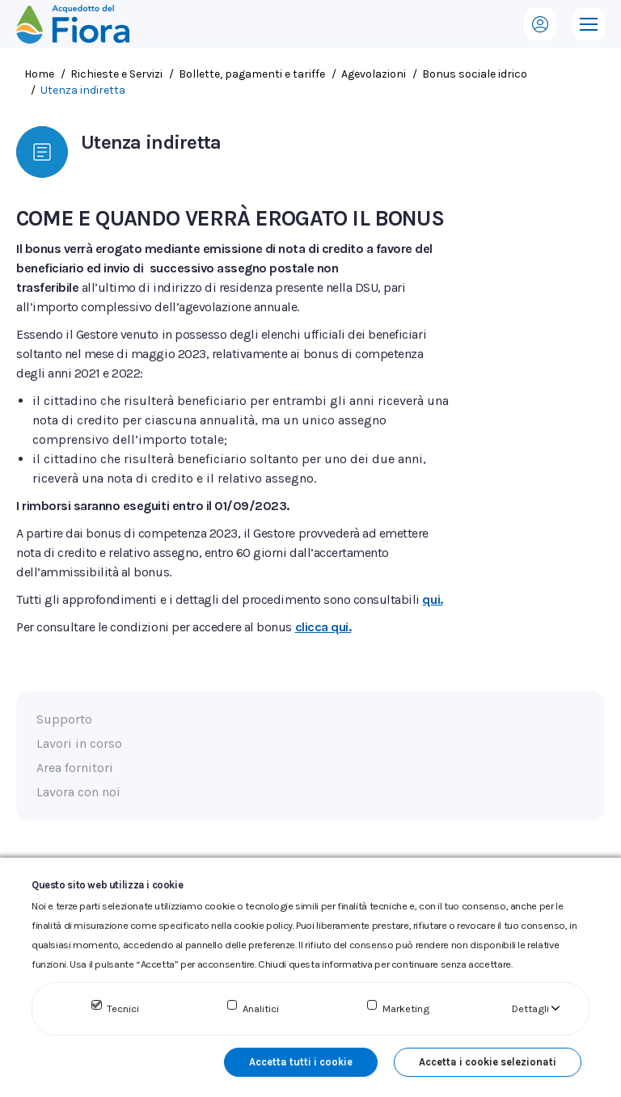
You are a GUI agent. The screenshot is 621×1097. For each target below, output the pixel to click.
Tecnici (123, 1008)
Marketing (405, 1008)
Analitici (261, 1008)
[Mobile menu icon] (588, 24)
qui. (432, 599)
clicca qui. (323, 627)
